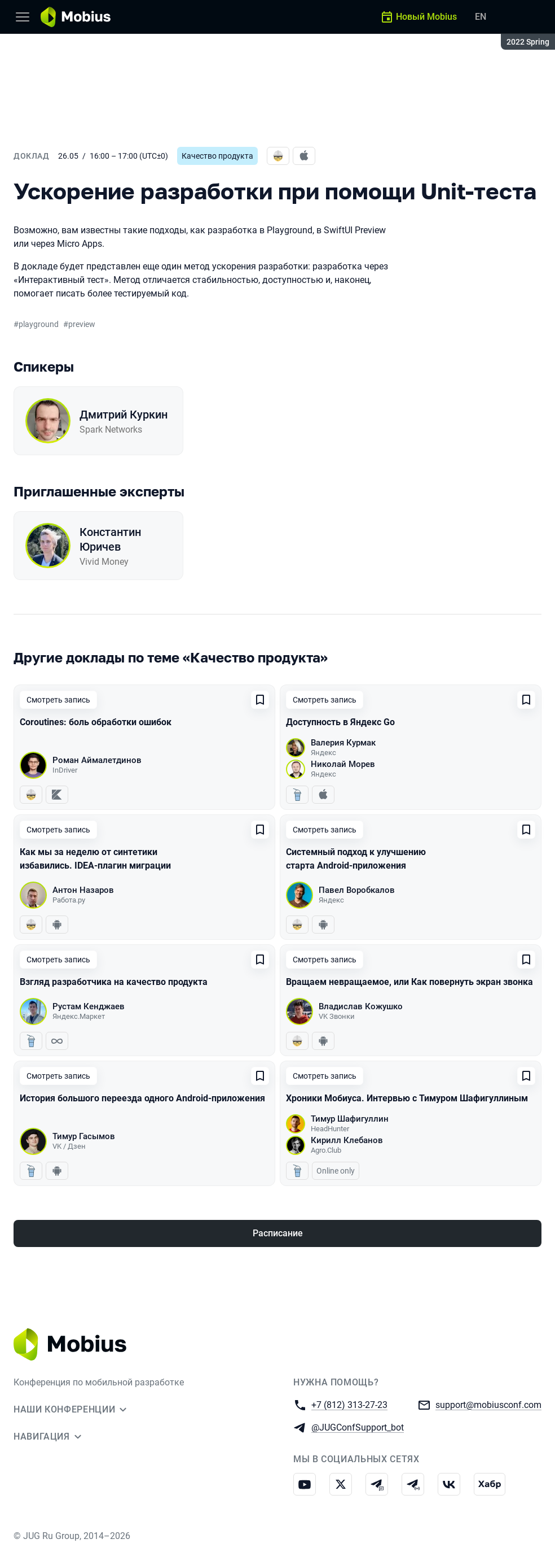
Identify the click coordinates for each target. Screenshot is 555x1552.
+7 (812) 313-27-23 (349, 1404)
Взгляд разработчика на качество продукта (114, 981)
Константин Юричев (110, 539)
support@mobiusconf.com (488, 1404)
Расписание (278, 1233)
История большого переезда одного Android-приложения (142, 1098)
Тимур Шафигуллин (350, 1118)
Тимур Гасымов (83, 1136)
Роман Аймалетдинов (97, 760)
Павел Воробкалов (357, 890)
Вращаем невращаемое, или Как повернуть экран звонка (409, 981)
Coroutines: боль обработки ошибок (95, 722)
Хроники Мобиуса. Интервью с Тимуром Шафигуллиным (407, 1098)
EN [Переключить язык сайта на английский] (480, 16)
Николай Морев (343, 764)
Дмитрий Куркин (124, 414)
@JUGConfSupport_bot (357, 1427)
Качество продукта (217, 155)
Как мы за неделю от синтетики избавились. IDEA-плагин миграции (95, 859)
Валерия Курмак (343, 742)
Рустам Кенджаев (88, 1006)
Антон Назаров (83, 890)
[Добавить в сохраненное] (260, 700)
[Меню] (22, 17)
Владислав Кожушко (361, 1006)
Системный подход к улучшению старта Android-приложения (356, 859)
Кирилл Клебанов (347, 1140)
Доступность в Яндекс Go (340, 722)
